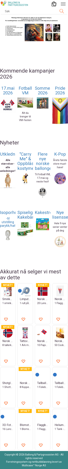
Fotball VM (25, 90)
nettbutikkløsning (41, 461)
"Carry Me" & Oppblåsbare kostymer (29, 161)
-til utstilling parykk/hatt (8, 221)
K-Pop (60, 154)
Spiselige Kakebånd (27, 215)
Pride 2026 (60, 90)
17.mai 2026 (8, 90)
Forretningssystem (17, 461)
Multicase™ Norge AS (34, 465)
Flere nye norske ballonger (44, 161)
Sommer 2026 (43, 90)
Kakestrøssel (47, 212)
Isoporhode (11, 212)
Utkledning (10, 154)
